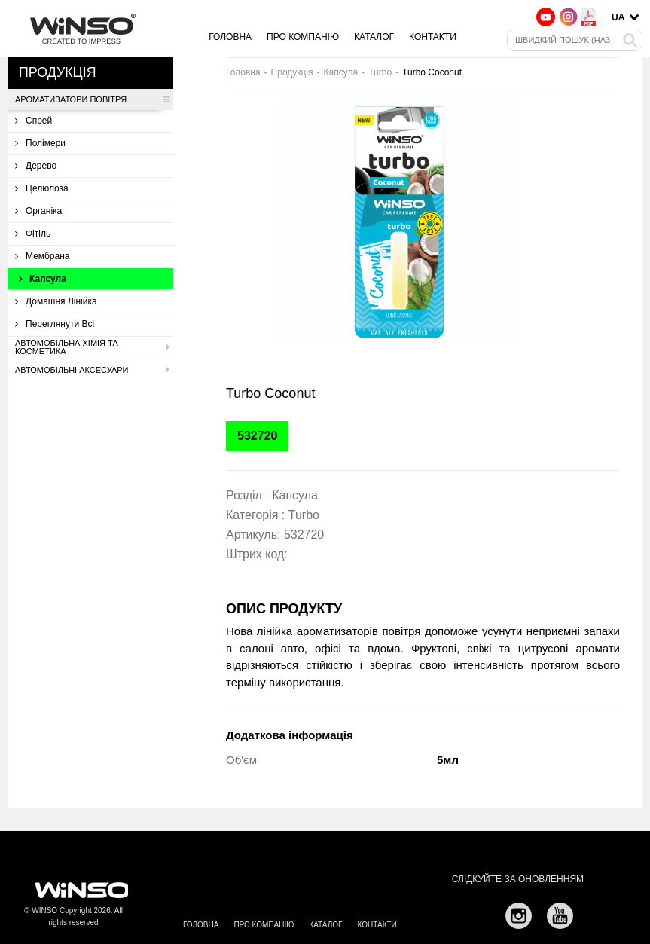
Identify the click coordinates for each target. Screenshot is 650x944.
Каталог (374, 37)
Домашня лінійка (56, 301)
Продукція (292, 72)
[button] (559, 112)
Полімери (40, 143)
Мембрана (42, 256)
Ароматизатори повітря (92, 99)
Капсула (42, 278)
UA (618, 17)
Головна (230, 37)
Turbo (380, 72)
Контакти (432, 37)
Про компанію (303, 37)
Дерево (35, 165)
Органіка (38, 211)
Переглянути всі (54, 324)
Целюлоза (42, 188)
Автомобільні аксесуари (92, 369)
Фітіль (32, 233)
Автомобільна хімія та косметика (92, 347)
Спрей (33, 120)
